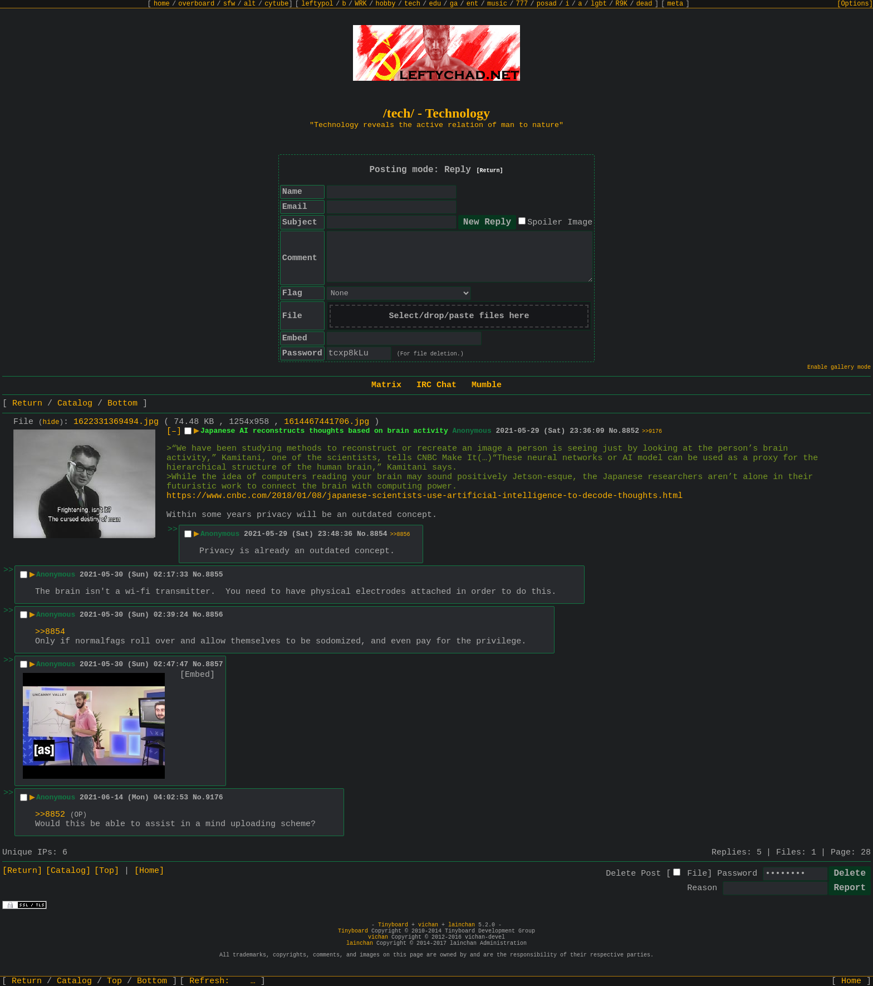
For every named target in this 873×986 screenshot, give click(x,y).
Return (27, 403)
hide (51, 422)
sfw (229, 4)
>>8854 (50, 632)
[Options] (855, 4)
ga (454, 4)
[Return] (490, 171)
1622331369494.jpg (116, 422)
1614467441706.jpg (326, 422)
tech (412, 4)
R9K (621, 4)
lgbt (599, 4)
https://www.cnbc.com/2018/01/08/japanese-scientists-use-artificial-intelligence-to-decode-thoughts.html (424, 496)
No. (615, 431)
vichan (428, 925)
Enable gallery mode (839, 367)
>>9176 (652, 431)
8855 (214, 574)
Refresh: (222, 981)
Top (114, 981)
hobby (385, 4)
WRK (361, 4)
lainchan (461, 925)
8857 (214, 664)
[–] (174, 431)
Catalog (74, 403)
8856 (214, 615)
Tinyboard (393, 925)
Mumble (487, 385)
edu (435, 4)
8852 (630, 431)
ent (473, 4)
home (162, 4)
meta (676, 4)
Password (737, 873)
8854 (378, 534)
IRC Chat (436, 385)
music (497, 4)
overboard (196, 4)
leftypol (317, 4)
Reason (702, 888)
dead (644, 4)
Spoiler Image (559, 222)
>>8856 (400, 534)
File (697, 873)
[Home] (149, 871)
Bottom (122, 403)
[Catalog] (68, 871)
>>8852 (50, 814)
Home (851, 981)
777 (522, 4)
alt (250, 4)
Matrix (386, 385)
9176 (214, 797)
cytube (276, 4)
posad (547, 4)
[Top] (106, 871)
